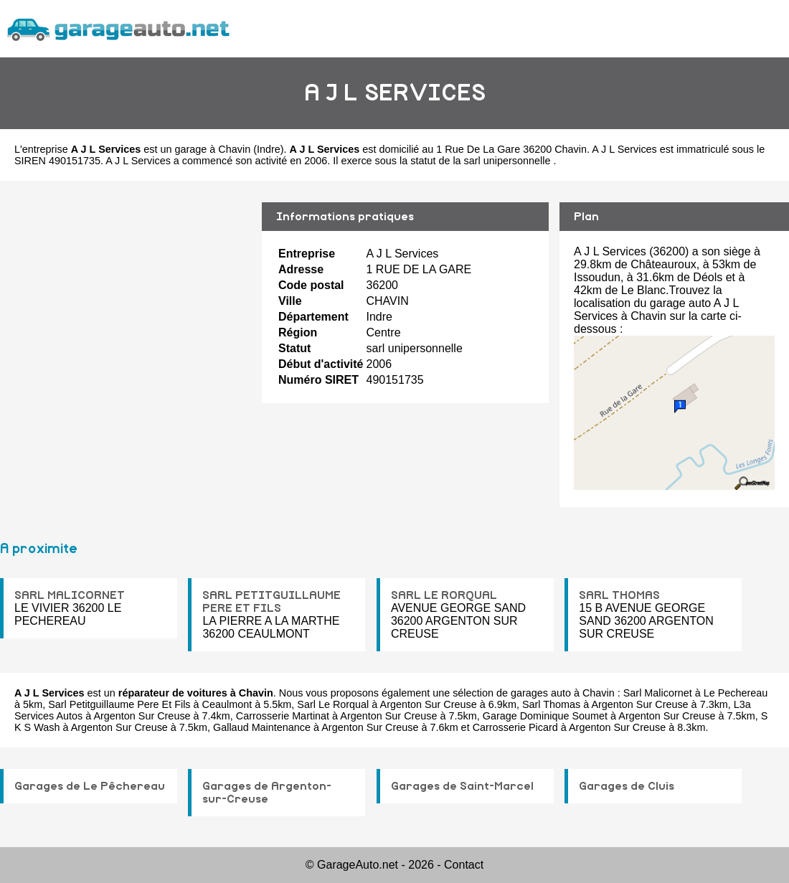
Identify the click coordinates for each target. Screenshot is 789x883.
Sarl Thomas (551, 704)
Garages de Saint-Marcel (462, 786)
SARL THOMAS (619, 595)
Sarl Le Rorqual (333, 704)
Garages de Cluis (626, 786)
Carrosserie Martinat (282, 716)
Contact (463, 865)
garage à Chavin (213, 149)
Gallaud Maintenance (262, 727)
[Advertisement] (126, 313)
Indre (268, 149)
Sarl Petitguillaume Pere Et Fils (119, 704)
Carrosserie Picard (515, 727)
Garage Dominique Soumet (545, 716)
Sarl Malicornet (657, 693)
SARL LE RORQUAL (444, 595)
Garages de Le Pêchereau (89, 786)
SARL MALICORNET (69, 595)
